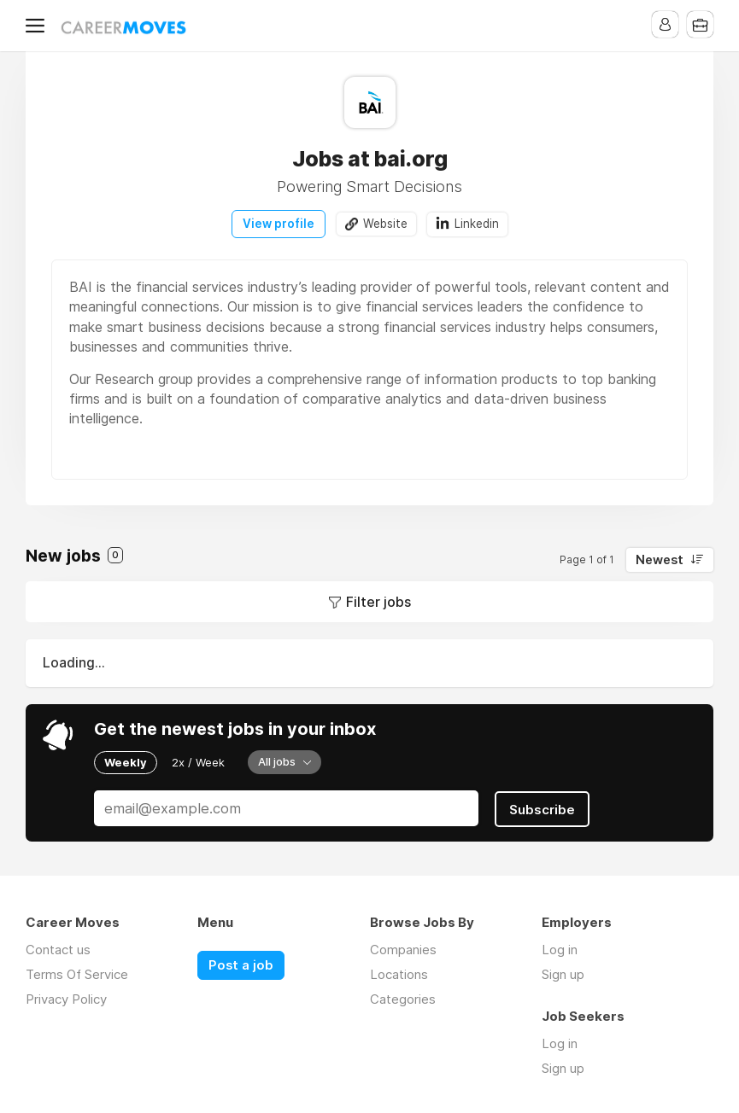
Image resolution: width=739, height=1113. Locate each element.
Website (385, 223)
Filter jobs (378, 601)
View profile (278, 223)
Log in (560, 948)
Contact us (58, 948)
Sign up (563, 972)
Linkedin (477, 223)
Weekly (125, 761)
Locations (399, 972)
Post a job (240, 963)
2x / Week (198, 761)
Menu (38, 25)
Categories (403, 997)
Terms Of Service (77, 972)
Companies (403, 948)
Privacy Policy (66, 997)
